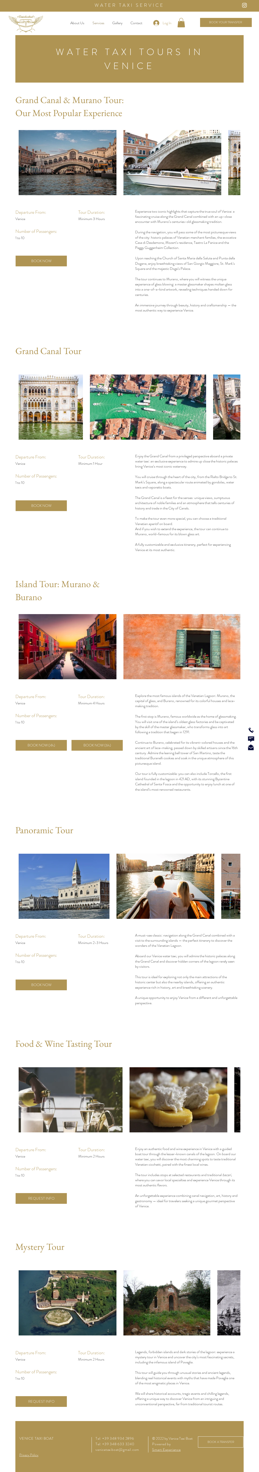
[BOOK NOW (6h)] (97, 745)
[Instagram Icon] (244, 5)
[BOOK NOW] (41, 261)
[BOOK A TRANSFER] (220, 1442)
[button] (181, 22)
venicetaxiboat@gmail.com (117, 1449)
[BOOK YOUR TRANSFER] (226, 22)
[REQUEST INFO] (41, 1198)
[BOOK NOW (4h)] (41, 745)
